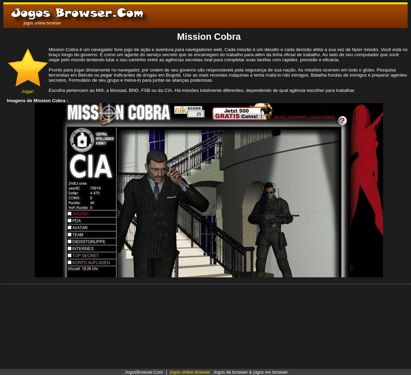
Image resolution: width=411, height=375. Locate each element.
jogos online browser (190, 372)
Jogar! (28, 89)
